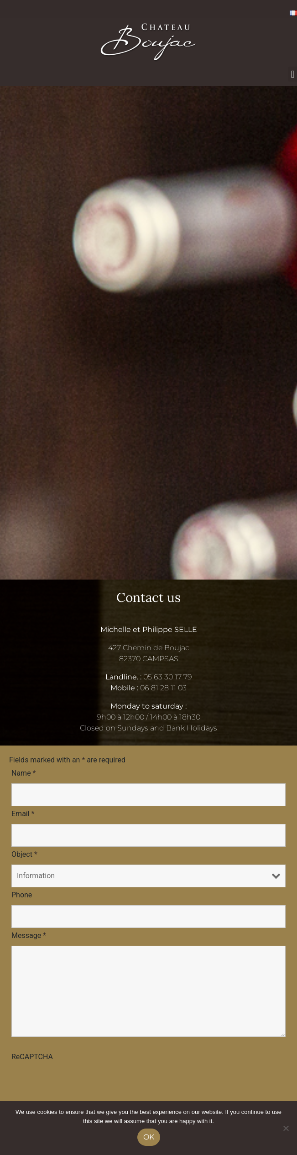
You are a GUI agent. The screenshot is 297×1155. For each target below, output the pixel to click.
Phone (21, 895)
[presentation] (80, 1085)
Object (24, 854)
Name (23, 773)
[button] (292, 74)
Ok (148, 1137)
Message (28, 935)
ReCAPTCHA (32, 1056)
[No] (285, 1128)
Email (22, 813)
